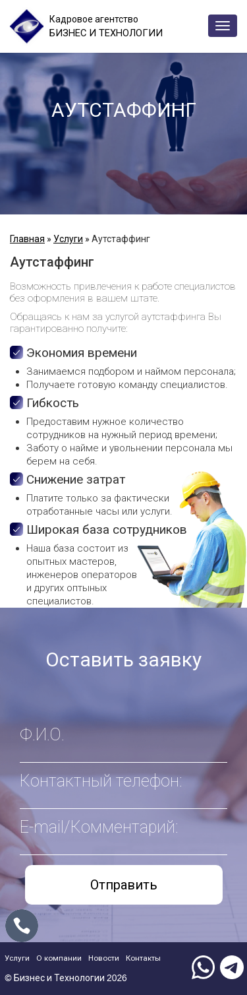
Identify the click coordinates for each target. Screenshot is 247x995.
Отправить (123, 884)
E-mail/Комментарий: (99, 827)
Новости (117, 957)
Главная (27, 238)
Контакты (162, 957)
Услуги (68, 238)
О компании (66, 957)
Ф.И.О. (42, 734)
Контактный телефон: (101, 781)
